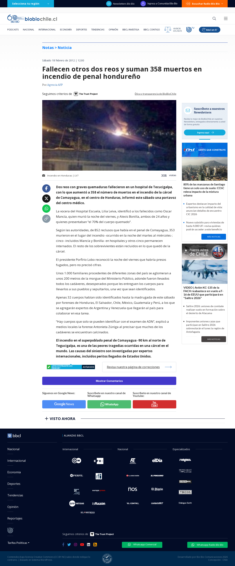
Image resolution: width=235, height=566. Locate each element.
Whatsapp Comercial (142, 544)
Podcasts (13, 29)
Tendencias (97, 29)
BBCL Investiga (130, 29)
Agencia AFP (55, 85)
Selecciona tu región (30, 3)
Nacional (28, 29)
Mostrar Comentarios (109, 380)
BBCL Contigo (152, 29)
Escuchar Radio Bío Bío (205, 3)
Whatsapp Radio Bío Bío (207, 544)
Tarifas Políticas (17, 542)
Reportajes (14, 518)
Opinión (113, 29)
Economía (66, 29)
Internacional (47, 29)
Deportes (81, 29)
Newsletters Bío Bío (120, 3)
